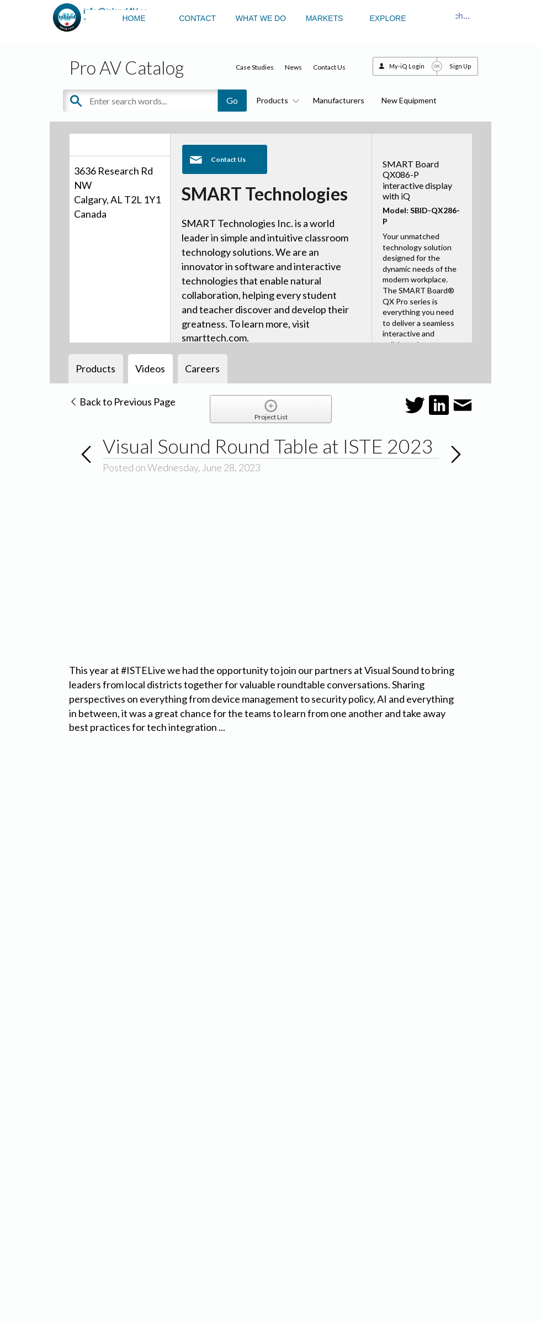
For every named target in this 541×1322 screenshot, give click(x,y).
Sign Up (460, 66)
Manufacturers (338, 100)
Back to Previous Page (122, 402)
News (293, 67)
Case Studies (255, 67)
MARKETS (324, 18)
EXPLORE (387, 18)
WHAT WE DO (261, 18)
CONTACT (197, 18)
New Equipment (409, 100)
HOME (134, 18)
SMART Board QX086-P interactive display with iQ (417, 180)
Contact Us (329, 67)
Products (276, 100)
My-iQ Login (407, 66)
